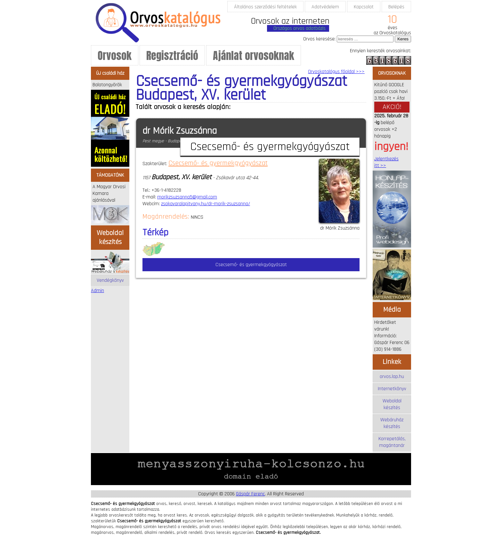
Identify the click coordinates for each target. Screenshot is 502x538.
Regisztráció (172, 55)
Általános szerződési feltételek (265, 7)
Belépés (396, 7)
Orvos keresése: (319, 39)
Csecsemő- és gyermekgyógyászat (218, 163)
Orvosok (115, 55)
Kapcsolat (364, 7)
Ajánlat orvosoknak (253, 55)
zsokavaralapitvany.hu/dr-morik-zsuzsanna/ (205, 203)
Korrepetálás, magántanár (392, 442)
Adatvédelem (325, 7)
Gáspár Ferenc (250, 494)
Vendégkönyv (110, 280)
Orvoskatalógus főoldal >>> (336, 71)
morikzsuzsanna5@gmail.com (187, 197)
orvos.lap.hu (392, 376)
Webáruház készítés (391, 423)
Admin (97, 290)
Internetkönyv (392, 388)
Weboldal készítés (392, 404)
